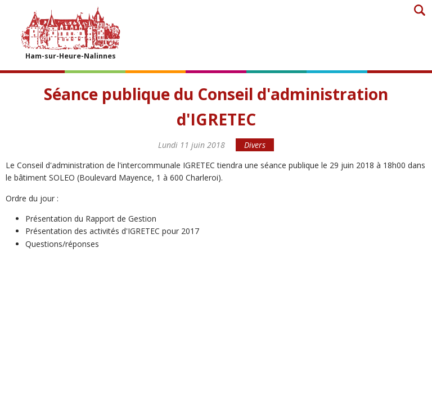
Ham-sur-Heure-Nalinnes (70, 33)
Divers (255, 145)
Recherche (419, 10)
